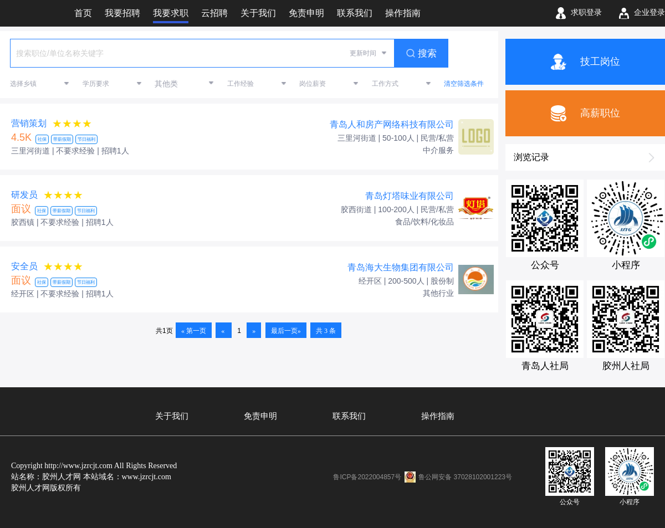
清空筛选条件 (464, 84)
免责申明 (260, 416)
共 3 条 (326, 331)
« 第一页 (193, 331)
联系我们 (349, 416)
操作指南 (437, 416)
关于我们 (171, 416)
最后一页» (286, 331)
